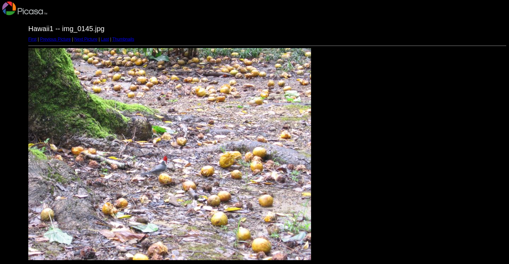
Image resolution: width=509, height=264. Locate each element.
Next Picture (85, 39)
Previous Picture (55, 39)
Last (105, 39)
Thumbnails (123, 39)
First (32, 39)
